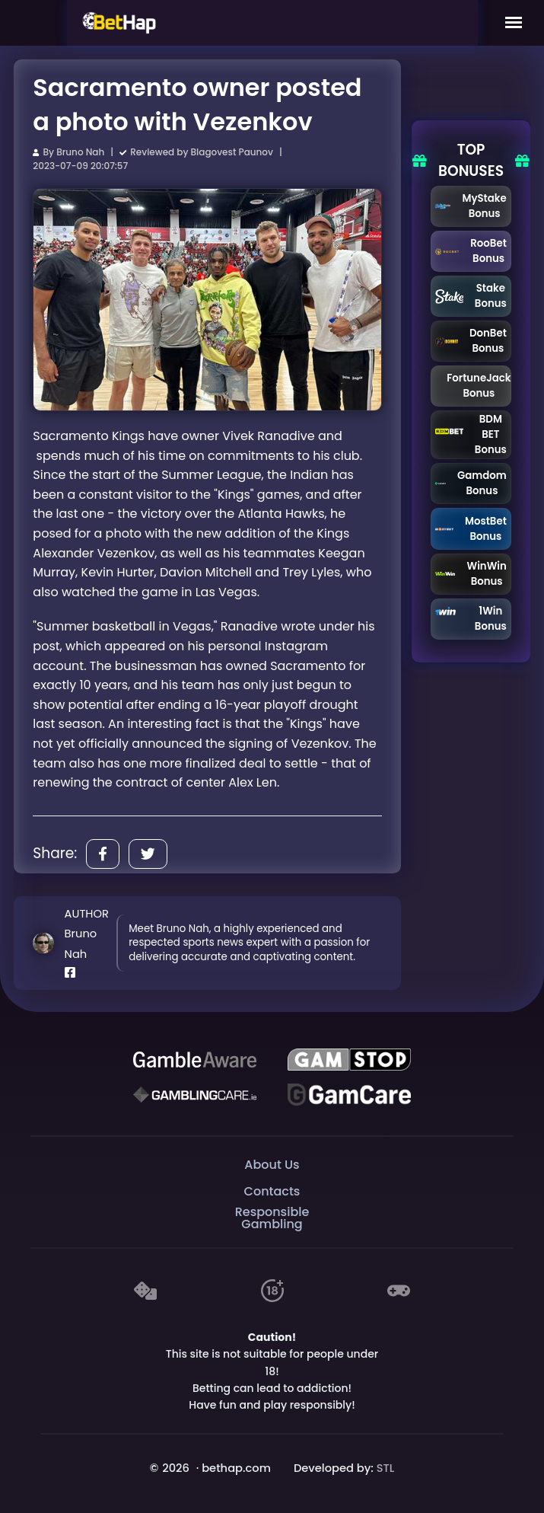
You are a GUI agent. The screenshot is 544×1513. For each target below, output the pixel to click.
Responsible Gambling (272, 1218)
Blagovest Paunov (232, 151)
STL (386, 1468)
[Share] (102, 854)
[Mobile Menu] (513, 22)
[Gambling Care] (194, 1095)
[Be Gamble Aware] (194, 1060)
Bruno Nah (80, 151)
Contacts (272, 1191)
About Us (271, 1164)
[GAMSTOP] (349, 1060)
